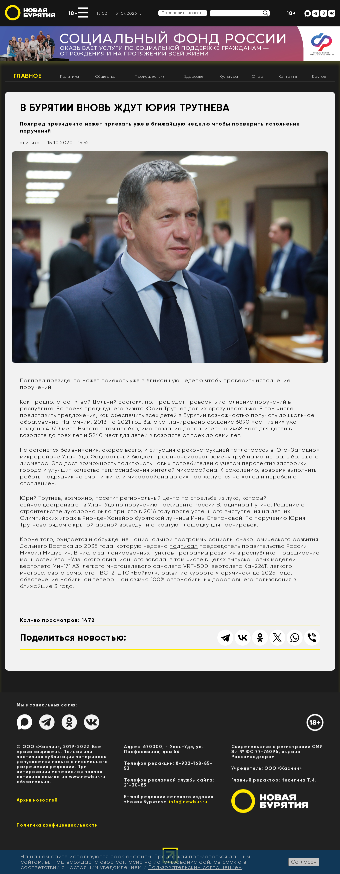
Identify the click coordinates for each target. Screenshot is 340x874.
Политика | (29, 142)
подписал (184, 546)
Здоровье (194, 76)
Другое (319, 76)
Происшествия (150, 76)
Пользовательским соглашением (195, 867)
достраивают (62, 504)
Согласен (304, 862)
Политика (69, 76)
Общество (105, 76)
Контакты (288, 76)
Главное (28, 75)
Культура (229, 76)
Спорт (258, 76)
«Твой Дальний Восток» (108, 402)
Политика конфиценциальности (57, 825)
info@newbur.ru (188, 801)
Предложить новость (183, 12)
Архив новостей (37, 800)
